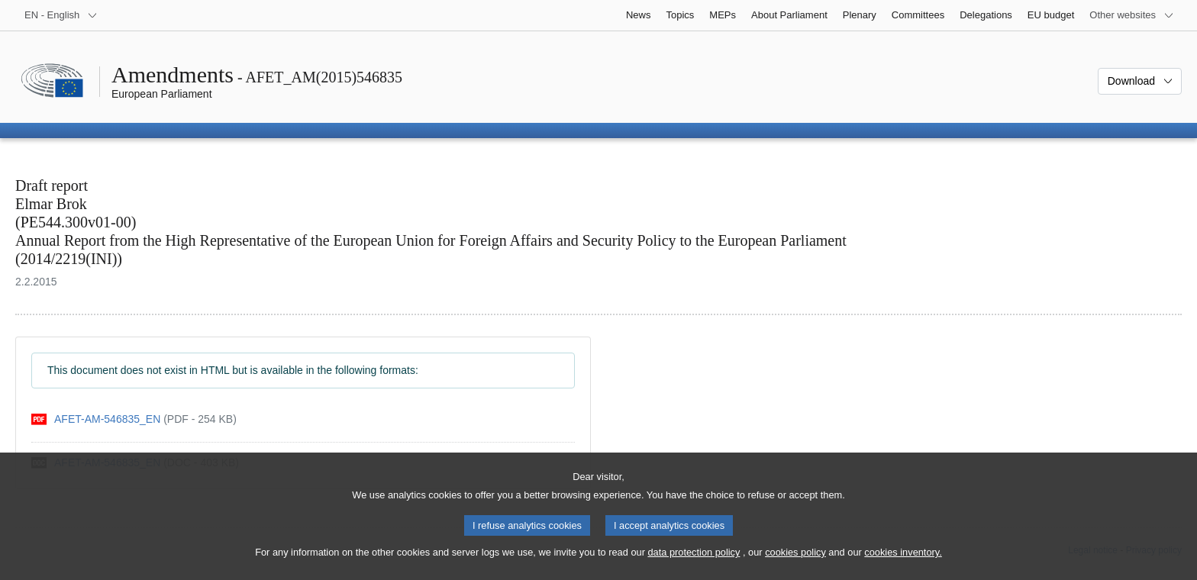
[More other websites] (1132, 15)
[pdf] (134, 419)
